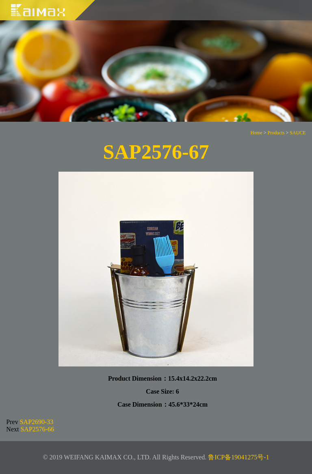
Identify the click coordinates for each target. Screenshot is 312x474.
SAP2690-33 (37, 421)
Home (256, 133)
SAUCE (298, 133)
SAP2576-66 (37, 429)
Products (276, 133)
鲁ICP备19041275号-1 (238, 457)
